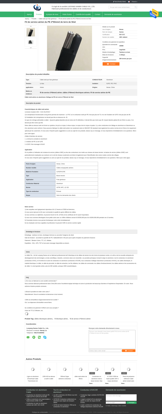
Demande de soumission (113, 14)
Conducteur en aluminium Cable (36, 391)
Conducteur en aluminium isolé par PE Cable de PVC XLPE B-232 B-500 (38, 395)
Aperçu (29, 14)
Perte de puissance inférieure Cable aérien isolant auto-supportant (128, 379)
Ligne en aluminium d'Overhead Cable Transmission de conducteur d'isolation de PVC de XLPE (32, 379)
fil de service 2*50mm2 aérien (80, 319)
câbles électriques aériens (43, 319)
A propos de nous (52, 14)
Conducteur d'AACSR (89, 390)
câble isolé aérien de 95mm (80, 378)
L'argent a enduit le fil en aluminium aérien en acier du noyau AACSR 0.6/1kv (91, 400)
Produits (39, 14)
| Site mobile (121, 406)
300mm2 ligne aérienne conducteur (64, 378)
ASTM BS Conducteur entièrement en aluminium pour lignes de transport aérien (64, 400)
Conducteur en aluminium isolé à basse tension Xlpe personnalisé (96, 379)
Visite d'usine (67, 14)
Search (135, 7)
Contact (97, 14)
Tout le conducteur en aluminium (62, 391)
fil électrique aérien (61, 319)
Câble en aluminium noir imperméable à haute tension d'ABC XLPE (38, 400)
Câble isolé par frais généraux (48, 19)
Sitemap (114, 406)
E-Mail (108, 406)
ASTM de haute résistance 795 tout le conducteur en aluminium (64, 405)
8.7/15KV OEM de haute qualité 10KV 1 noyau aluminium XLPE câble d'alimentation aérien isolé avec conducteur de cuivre (112, 379)
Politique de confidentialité (40, 412)
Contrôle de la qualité (83, 14)
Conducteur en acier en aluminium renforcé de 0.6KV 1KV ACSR (36, 404)
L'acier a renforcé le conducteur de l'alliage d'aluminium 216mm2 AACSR (91, 405)
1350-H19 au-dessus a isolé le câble (48, 378)
